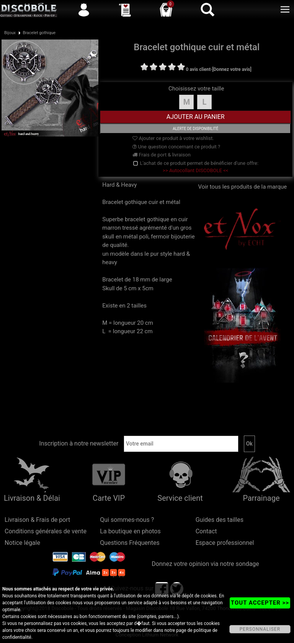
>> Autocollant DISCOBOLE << (195, 170)
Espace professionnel (225, 542)
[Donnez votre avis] (232, 69)
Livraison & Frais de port (37, 519)
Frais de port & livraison (161, 155)
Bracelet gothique (39, 32)
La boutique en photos (130, 531)
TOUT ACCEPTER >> (260, 602)
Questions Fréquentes (130, 542)
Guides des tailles (219, 519)
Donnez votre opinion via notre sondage (205, 563)
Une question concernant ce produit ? (176, 147)
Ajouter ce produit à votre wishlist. (173, 138)
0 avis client (198, 69)
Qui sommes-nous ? (127, 519)
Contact (206, 531)
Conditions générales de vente (46, 531)
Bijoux (10, 32)
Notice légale (22, 542)
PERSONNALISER (260, 629)
